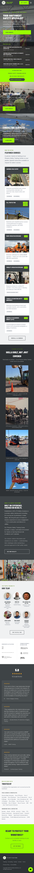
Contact (20, 861)
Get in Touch (17, 846)
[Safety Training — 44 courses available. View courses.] (17, 98)
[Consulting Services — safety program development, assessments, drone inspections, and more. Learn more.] (17, 129)
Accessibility (13, 864)
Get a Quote (24, 2)
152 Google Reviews (17, 676)
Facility (15, 861)
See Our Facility (11, 551)
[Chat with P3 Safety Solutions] (30, 869)
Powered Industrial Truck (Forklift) (12, 59)
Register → (28, 48)
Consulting (10, 861)
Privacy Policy (6, 864)
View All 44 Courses (17, 338)
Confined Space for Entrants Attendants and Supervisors (13, 53)
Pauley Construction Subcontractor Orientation (12, 47)
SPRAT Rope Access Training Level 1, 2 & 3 (13, 63)
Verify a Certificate (16, 79)
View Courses (9, 32)
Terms (23, 861)
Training (5, 861)
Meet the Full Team (17, 632)
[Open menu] (30, 3)
